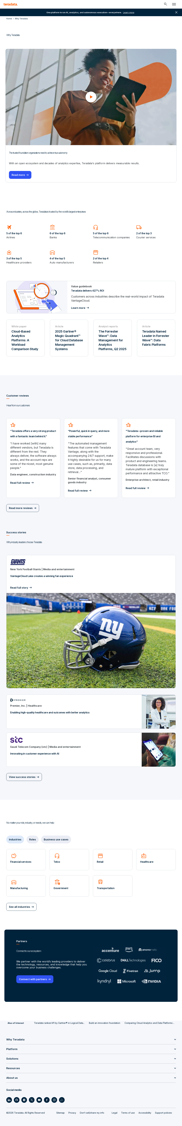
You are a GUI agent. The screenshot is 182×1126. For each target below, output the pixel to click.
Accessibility (145, 1112)
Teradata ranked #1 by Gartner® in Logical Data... (59, 1022)
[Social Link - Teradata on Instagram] (54, 1099)
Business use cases (56, 839)
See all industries (19, 906)
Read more (19, 174)
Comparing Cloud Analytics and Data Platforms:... (149, 1022)
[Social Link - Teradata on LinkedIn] (9, 1099)
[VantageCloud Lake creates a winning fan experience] (91, 621)
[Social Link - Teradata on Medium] (24, 1099)
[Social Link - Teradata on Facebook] (47, 1099)
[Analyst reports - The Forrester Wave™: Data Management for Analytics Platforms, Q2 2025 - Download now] (113, 338)
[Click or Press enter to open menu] (174, 4)
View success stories (22, 776)
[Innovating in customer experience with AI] (91, 749)
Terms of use (128, 1112)
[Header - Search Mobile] (165, 4)
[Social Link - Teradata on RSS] (62, 1099)
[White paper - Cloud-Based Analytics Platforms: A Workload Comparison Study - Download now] (25, 338)
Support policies (163, 1112)
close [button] (176, 12)
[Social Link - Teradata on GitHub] (16, 1099)
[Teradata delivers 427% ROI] (91, 297)
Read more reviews (21, 508)
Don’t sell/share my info (92, 1112)
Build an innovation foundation (104, 1022)
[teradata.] (11, 4)
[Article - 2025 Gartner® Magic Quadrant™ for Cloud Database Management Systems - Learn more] (69, 338)
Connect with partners (33, 978)
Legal (114, 1112)
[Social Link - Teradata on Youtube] (39, 1099)
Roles (32, 839)
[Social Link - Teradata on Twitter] (32, 1099)
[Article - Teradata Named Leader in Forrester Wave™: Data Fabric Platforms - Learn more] (156, 338)
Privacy (72, 1112)
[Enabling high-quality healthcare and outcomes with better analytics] (91, 711)
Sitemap (60, 1112)
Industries (15, 839)
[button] (91, 96)
